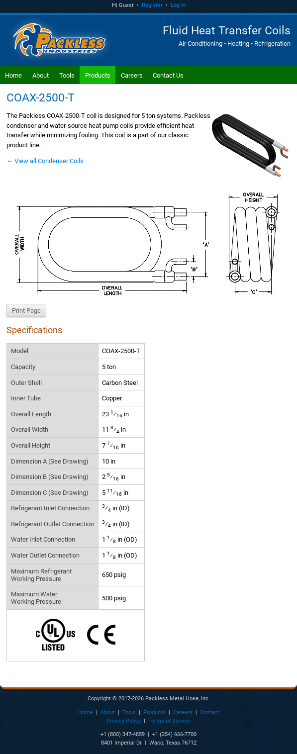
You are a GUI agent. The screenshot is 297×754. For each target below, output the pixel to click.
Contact (209, 712)
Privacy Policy (123, 721)
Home (13, 75)
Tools (67, 75)
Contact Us (168, 75)
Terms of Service (169, 721)
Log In (178, 5)
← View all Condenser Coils (45, 161)
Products (97, 75)
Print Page (26, 310)
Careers (132, 75)
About (40, 75)
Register (152, 5)
